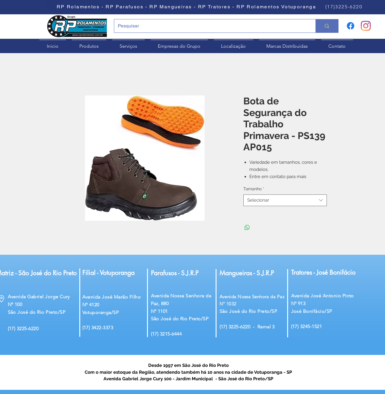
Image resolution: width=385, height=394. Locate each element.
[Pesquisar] (210, 26)
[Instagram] (366, 26)
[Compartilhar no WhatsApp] (247, 227)
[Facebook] (350, 26)
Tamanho (253, 188)
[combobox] (285, 200)
